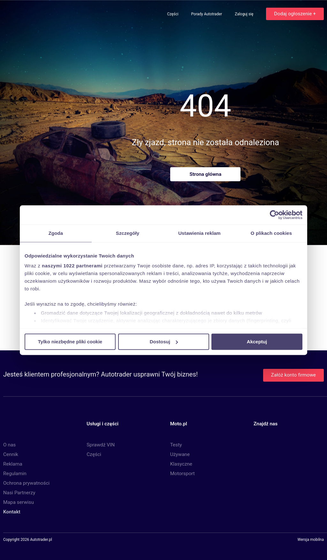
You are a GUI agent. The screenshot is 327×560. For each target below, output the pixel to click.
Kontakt (11, 512)
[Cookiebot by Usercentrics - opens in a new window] (274, 215)
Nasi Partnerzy (19, 493)
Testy (176, 445)
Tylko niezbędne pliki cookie (70, 341)
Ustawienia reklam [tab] (199, 233)
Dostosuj (164, 341)
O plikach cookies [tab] (271, 233)
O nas (9, 445)
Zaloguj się (244, 14)
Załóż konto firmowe (293, 375)
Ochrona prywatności (26, 483)
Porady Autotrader (207, 14)
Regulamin (15, 473)
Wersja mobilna (310, 540)
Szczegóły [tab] (127, 233)
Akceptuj (257, 341)
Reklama (12, 464)
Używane (180, 454)
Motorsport (182, 473)
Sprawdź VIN (101, 445)
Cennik (10, 454)
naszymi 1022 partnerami (72, 265)
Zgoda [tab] (56, 233)
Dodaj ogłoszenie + (295, 14)
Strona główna (205, 174)
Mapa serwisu (18, 502)
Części (173, 14)
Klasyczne (181, 464)
